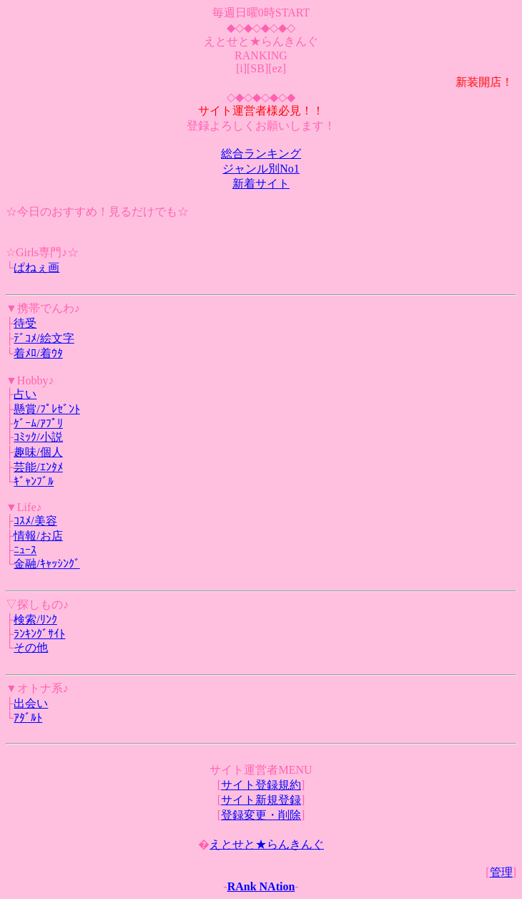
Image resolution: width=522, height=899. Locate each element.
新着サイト (261, 184)
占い (25, 394)
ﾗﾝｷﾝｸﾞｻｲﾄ (39, 634)
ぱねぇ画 (36, 267)
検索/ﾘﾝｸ (35, 619)
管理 (501, 872)
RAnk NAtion (261, 886)
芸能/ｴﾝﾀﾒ (38, 467)
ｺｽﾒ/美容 (35, 521)
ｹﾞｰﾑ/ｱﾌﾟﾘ (38, 423)
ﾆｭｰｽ (25, 550)
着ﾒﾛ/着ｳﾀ (38, 353)
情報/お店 (38, 536)
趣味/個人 (38, 452)
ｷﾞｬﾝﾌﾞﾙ (34, 481)
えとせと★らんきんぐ (267, 844)
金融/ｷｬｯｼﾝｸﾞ (46, 564)
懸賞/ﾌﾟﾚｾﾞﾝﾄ (46, 409)
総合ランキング (261, 153)
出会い (31, 703)
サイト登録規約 (261, 785)
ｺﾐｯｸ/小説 (38, 437)
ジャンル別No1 (261, 168)
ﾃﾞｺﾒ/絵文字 (44, 338)
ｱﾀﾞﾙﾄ (28, 717)
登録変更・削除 (261, 815)
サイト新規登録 (261, 800)
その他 (31, 647)
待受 (25, 323)
